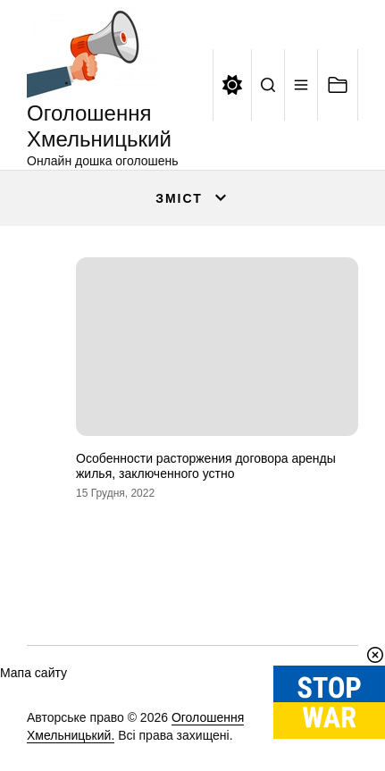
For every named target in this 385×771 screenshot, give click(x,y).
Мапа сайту (33, 673)
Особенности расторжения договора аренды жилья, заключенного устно (206, 466)
